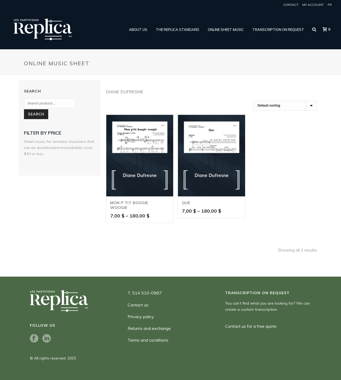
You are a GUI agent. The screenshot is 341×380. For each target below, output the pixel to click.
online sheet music (226, 29)
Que (186, 202)
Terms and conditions (148, 340)
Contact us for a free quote (251, 326)
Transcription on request (278, 29)
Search (36, 114)
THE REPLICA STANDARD (177, 29)
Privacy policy (141, 316)
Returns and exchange (149, 328)
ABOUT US (138, 29)
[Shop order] (285, 106)
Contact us (138, 305)
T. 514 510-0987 (145, 293)
